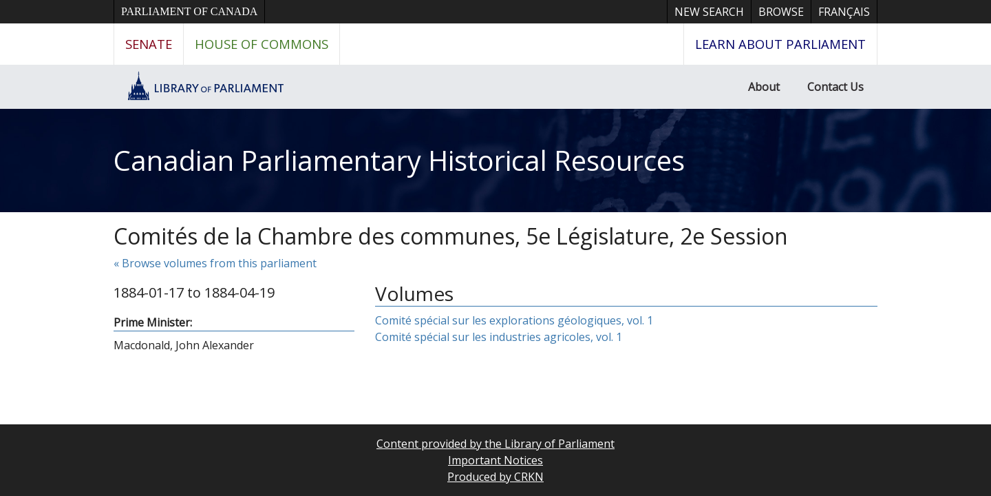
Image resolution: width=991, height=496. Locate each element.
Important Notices (495, 460)
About (764, 86)
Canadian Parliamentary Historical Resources (399, 160)
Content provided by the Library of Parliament (495, 443)
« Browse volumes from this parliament (215, 263)
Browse (781, 11)
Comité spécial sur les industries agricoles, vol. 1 (498, 336)
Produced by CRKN (495, 476)
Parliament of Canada (189, 11)
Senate (148, 43)
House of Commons (261, 43)
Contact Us (835, 86)
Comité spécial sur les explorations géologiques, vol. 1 (514, 320)
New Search (709, 11)
